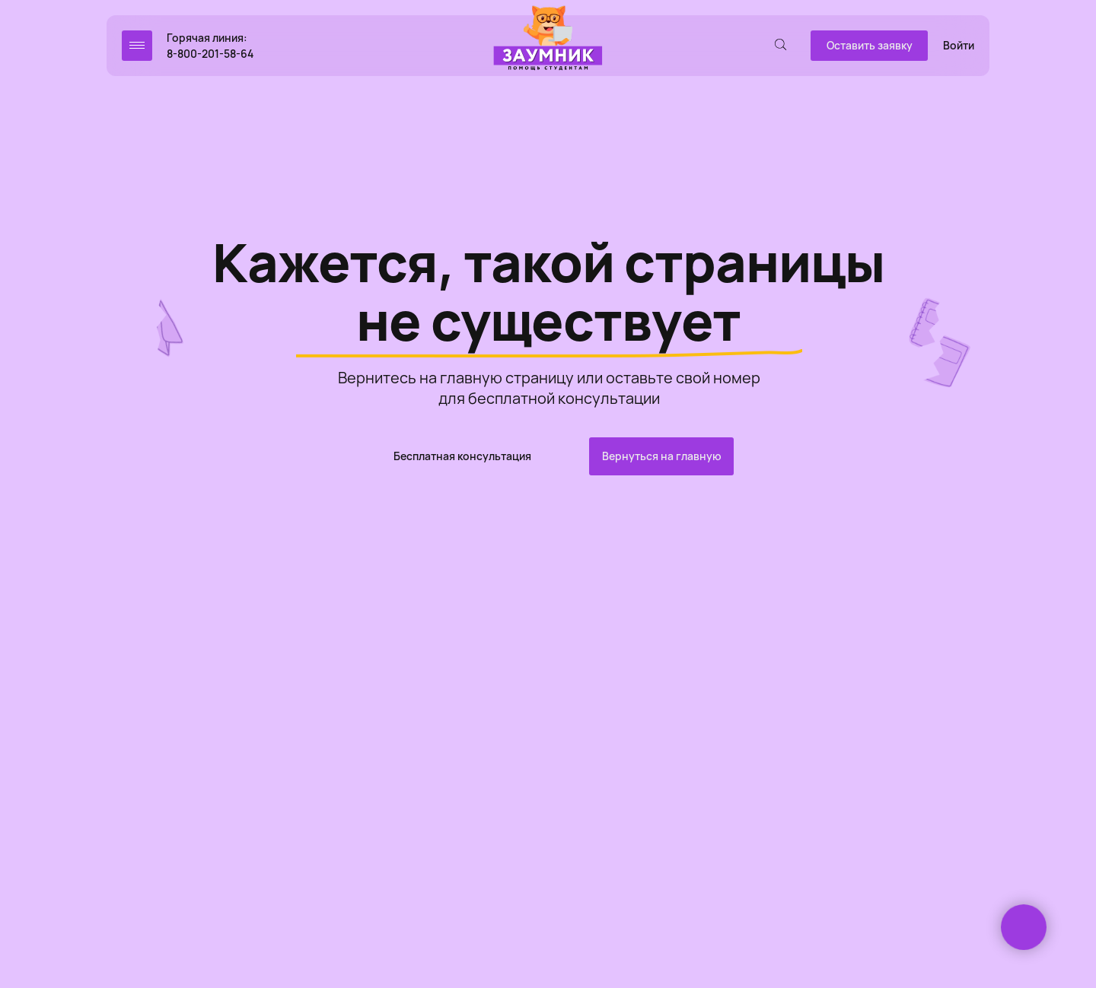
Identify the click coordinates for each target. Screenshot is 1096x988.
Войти (958, 45)
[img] (548, 39)
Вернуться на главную (662, 456)
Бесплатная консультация (462, 456)
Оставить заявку (870, 45)
